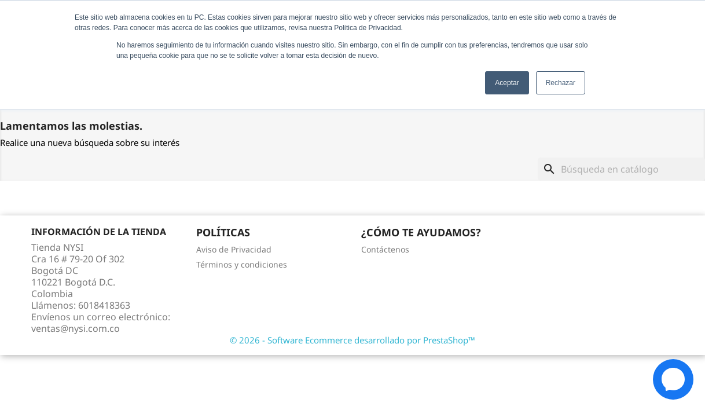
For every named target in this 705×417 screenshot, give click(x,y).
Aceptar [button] (507, 83)
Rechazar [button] (560, 83)
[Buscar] (621, 169)
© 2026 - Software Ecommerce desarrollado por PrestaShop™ (352, 340)
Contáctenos (385, 249)
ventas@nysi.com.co (75, 328)
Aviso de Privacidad (233, 249)
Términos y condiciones (241, 264)
